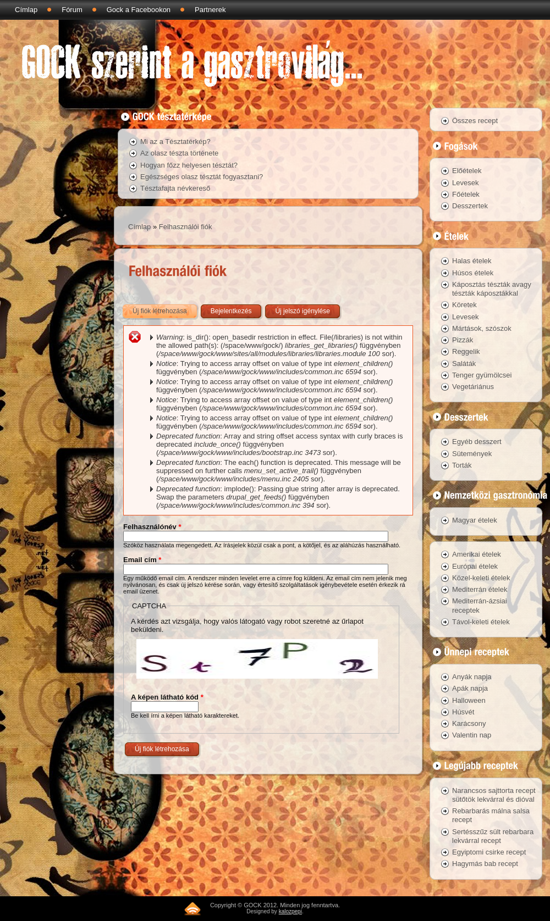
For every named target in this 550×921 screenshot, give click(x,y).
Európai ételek (475, 566)
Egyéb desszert (477, 441)
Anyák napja (472, 677)
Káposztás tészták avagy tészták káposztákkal (491, 288)
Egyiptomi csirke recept (489, 852)
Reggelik (466, 351)
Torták (461, 465)
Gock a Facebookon (138, 9)
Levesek (465, 183)
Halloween (469, 700)
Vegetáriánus (473, 386)
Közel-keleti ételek (481, 578)
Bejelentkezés (231, 311)
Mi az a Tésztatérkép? (175, 141)
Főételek (466, 194)
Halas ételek (472, 261)
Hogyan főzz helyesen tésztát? (189, 165)
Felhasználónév (152, 527)
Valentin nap (471, 735)
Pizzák (462, 340)
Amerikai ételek (476, 554)
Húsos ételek (472, 273)
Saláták (464, 363)
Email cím (142, 560)
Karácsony (469, 723)
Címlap (26, 9)
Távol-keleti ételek (481, 622)
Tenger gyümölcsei (482, 375)
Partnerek (210, 9)
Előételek (466, 171)
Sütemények (472, 454)
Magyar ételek (474, 520)
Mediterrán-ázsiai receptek (479, 605)
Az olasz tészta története (179, 153)
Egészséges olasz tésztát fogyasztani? (201, 177)
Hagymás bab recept (485, 863)
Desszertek (470, 206)
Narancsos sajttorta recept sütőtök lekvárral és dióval (494, 794)
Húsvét (463, 712)
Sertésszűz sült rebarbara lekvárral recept (493, 836)
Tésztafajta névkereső (175, 188)
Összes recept (475, 120)
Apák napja (470, 688)
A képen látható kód (167, 697)
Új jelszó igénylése (302, 311)
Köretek (464, 305)
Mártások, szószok (482, 328)
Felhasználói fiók (185, 227)
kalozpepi (290, 911)
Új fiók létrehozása (166, 309)
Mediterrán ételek (479, 589)
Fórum (72, 9)
